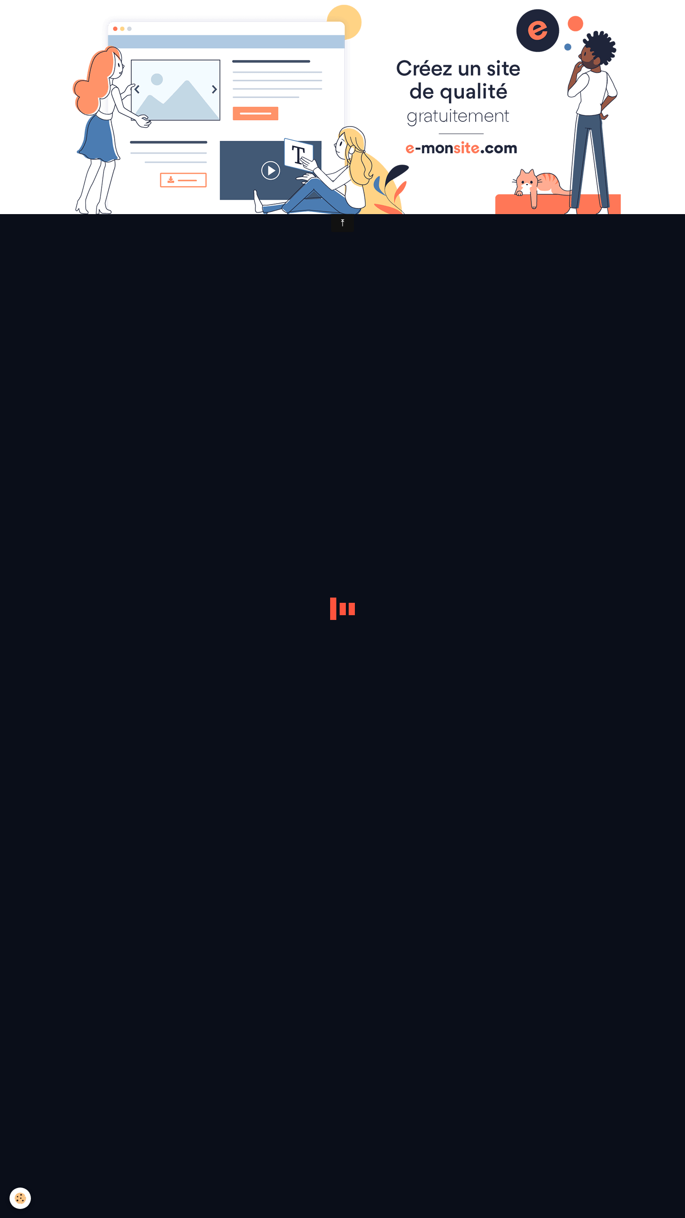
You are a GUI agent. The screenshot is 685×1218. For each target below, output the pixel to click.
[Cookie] (20, 1198)
